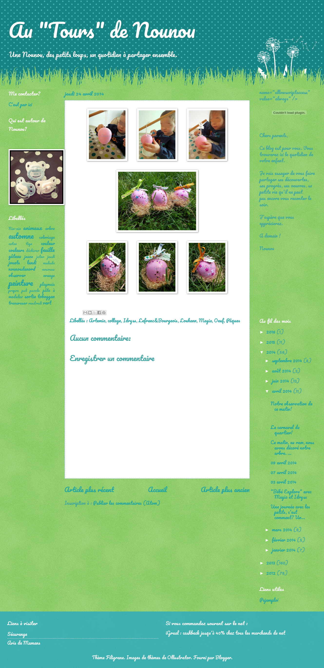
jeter (40, 256)
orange (49, 275)
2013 (271, 562)
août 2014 (282, 370)
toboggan (46, 296)
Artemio (97, 320)
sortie (30, 296)
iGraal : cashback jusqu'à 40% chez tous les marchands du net (225, 633)
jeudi (51, 256)
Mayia (205, 320)
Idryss (129, 320)
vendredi (35, 303)
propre (14, 290)
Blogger (223, 657)
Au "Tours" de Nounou (102, 30)
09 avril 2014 (284, 462)
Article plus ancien (225, 489)
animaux (32, 227)
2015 (271, 342)
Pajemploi (268, 600)
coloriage (47, 237)
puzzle (35, 290)
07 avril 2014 (284, 472)
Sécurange (17, 634)
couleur (48, 243)
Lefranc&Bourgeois (158, 320)
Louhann (188, 320)
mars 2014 (282, 529)
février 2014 (284, 540)
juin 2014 (281, 380)
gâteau (15, 256)
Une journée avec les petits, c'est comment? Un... (290, 512)
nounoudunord (22, 269)
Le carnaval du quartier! (285, 429)
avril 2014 (282, 391)
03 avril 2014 (285, 482)
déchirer (32, 250)
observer (17, 275)
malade (49, 263)
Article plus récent (89, 489)
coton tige (20, 243)
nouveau (48, 269)
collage (114, 320)
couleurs (16, 250)
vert (47, 302)
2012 (271, 573)
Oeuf (219, 320)
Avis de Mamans (23, 643)
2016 (271, 331)
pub (24, 290)
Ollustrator (179, 657)
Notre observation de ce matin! (291, 406)
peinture (21, 283)
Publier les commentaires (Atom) (126, 503)
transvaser (18, 302)
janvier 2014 (284, 549)
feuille (48, 249)
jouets (14, 262)
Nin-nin (15, 228)
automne (21, 235)
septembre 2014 (287, 360)
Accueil (157, 489)
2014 (271, 352)
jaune (28, 256)
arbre (50, 228)
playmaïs (47, 284)
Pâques (233, 320)
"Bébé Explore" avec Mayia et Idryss (291, 494)
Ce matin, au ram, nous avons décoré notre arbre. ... (292, 447)
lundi (31, 262)
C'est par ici (20, 104)
